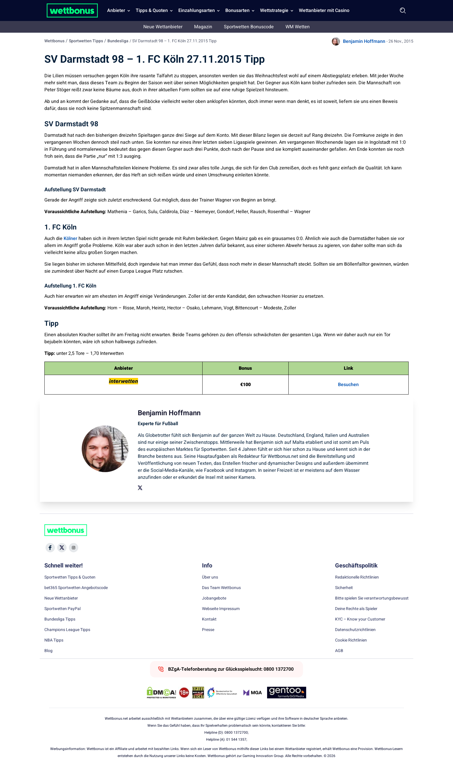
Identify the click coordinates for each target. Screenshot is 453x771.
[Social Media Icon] (50, 547)
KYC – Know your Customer (360, 619)
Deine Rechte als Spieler (356, 609)
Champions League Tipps (67, 630)
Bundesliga (117, 41)
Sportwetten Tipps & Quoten (69, 577)
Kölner (70, 238)
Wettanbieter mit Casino (324, 10)
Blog (48, 651)
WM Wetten (297, 26)
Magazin (203, 26)
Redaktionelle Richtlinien (357, 577)
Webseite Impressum (221, 609)
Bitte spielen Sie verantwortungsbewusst (372, 598)
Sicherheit (344, 588)
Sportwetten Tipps (86, 41)
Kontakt (209, 619)
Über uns (210, 577)
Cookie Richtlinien (351, 640)
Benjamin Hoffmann (364, 41)
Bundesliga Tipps (59, 619)
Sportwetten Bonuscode (249, 26)
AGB (339, 651)
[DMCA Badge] (161, 692)
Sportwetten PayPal (62, 609)
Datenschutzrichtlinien (355, 630)
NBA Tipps (53, 640)
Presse (208, 630)
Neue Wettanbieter (162, 26)
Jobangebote (214, 598)
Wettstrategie (274, 10)
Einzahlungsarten (196, 10)
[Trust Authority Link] (222, 692)
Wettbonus (54, 41)
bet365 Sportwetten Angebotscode (76, 588)
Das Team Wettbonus (221, 588)
